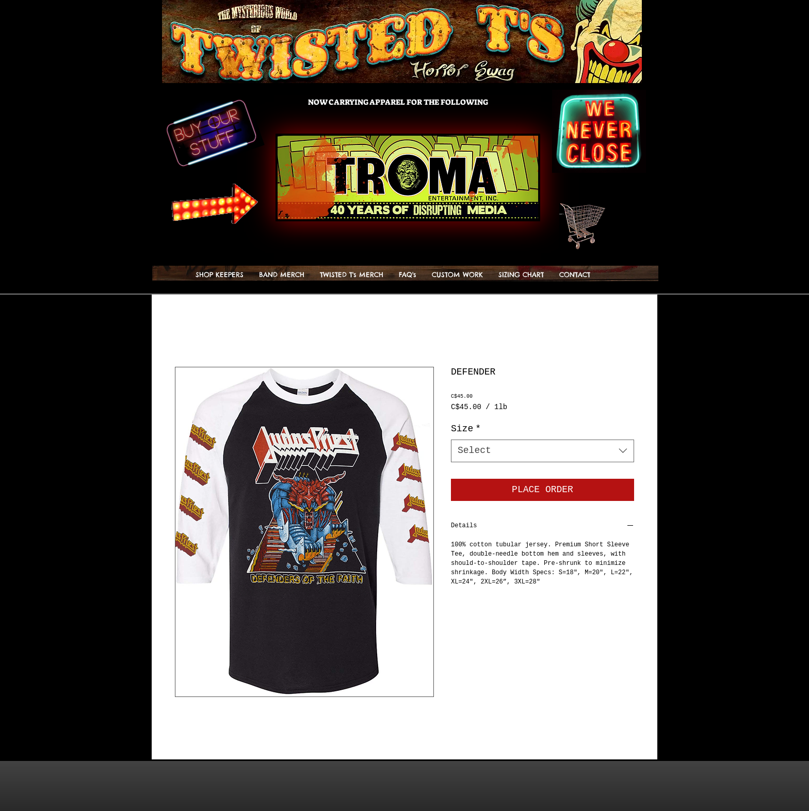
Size (466, 429)
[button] (587, 214)
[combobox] (542, 451)
